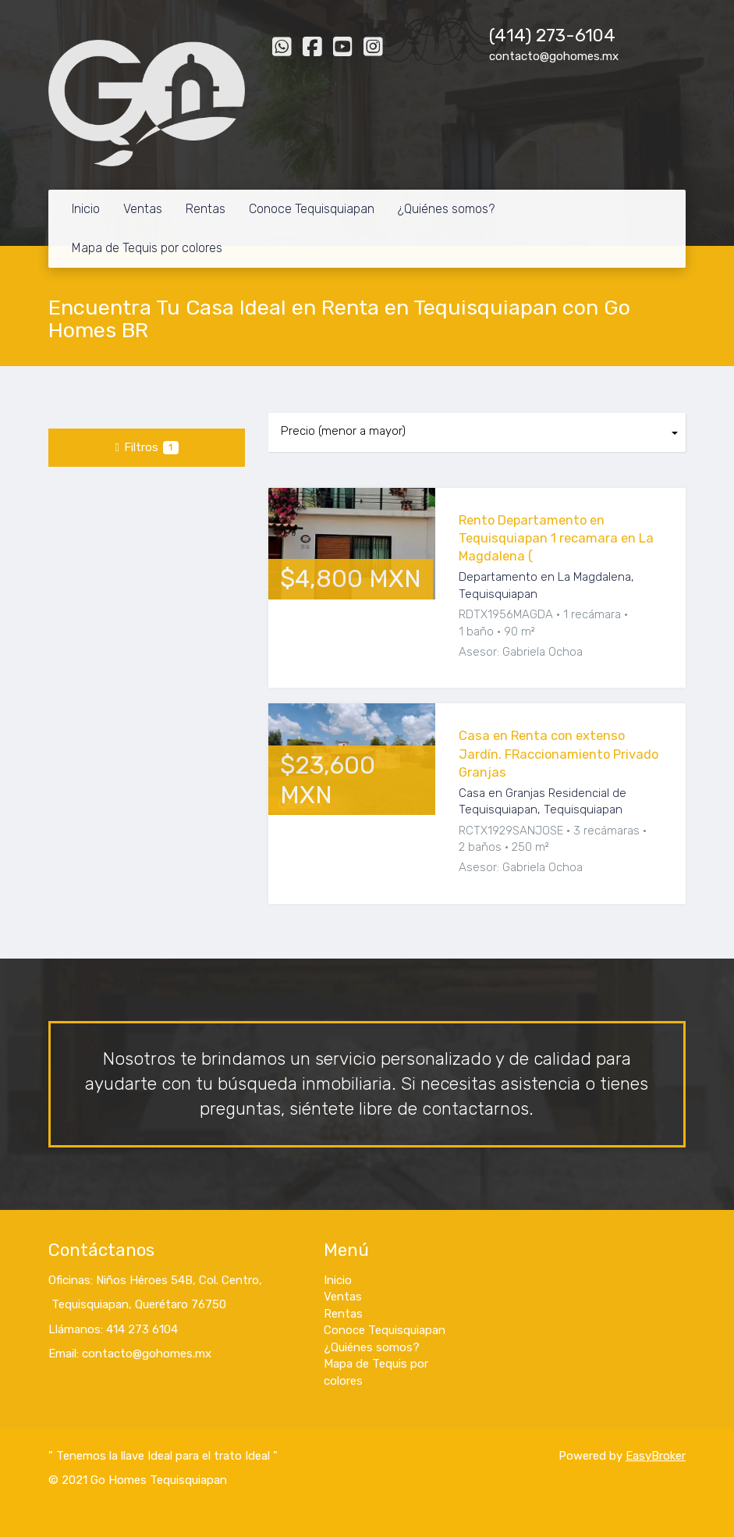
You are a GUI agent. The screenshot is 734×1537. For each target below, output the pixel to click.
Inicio (86, 208)
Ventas (142, 208)
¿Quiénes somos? (446, 208)
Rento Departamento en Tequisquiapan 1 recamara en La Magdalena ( (556, 538)
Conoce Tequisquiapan (311, 208)
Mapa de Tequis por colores (147, 247)
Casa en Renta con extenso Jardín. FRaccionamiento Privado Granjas (558, 753)
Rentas (205, 208)
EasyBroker (656, 1456)
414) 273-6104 (555, 35)
